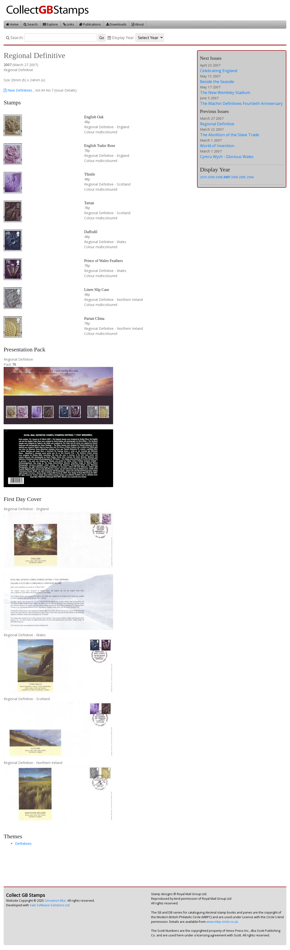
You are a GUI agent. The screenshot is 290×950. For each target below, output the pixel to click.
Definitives (23, 843)
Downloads (116, 24)
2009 (211, 177)
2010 (203, 177)
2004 (250, 177)
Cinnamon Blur (55, 901)
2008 (219, 177)
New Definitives (18, 90)
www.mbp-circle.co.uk (222, 922)
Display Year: (121, 37)
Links (68, 24)
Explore (50, 24)
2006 (234, 177)
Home (12, 24)
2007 (226, 177)
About (138, 24)
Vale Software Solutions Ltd (50, 905)
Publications (90, 24)
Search (31, 24)
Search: (14, 37)
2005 (242, 177)
